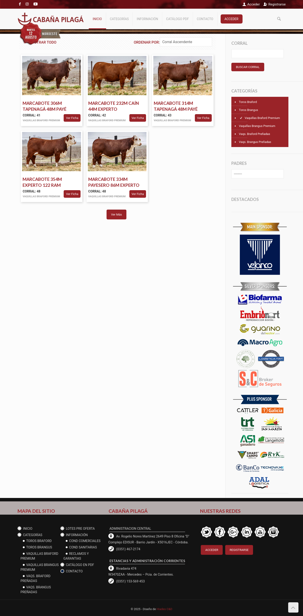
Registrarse (277, 4)
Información (77, 535)
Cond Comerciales (85, 541)
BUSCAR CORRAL (248, 67)
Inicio (27, 528)
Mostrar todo (39, 42)
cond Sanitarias (83, 547)
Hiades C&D (164, 609)
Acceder (253, 4)
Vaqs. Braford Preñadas (254, 134)
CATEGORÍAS (32, 535)
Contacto (74, 571)
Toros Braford (248, 102)
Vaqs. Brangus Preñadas (255, 142)
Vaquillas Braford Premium (259, 118)
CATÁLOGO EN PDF (80, 565)
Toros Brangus (248, 110)
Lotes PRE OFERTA (80, 528)
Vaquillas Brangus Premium (257, 126)
